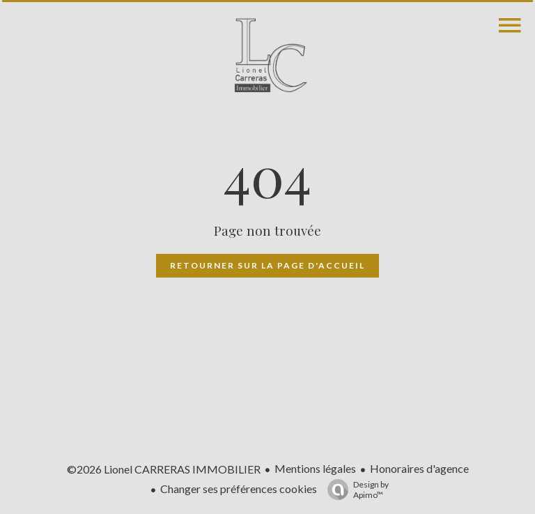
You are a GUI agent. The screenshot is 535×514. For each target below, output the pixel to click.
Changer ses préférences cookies (238, 488)
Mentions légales (315, 468)
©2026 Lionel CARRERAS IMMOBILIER (164, 469)
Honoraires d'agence (419, 468)
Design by (354, 489)
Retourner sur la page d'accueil (267, 265)
